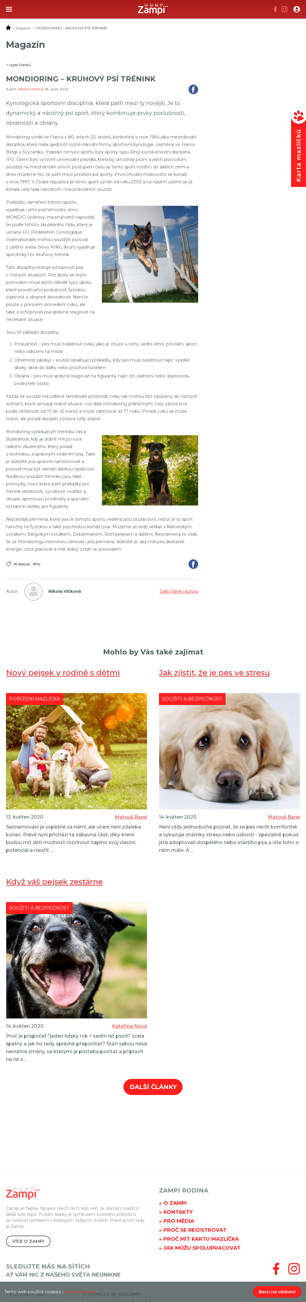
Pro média (178, 1221)
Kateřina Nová (129, 1026)
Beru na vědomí (277, 1292)
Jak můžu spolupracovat (202, 1248)
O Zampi (175, 1203)
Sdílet (193, 89)
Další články (153, 1087)
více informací (79, 1292)
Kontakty (178, 1212)
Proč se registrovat (195, 1230)
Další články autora (179, 591)
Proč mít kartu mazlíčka (201, 1239)
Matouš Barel (131, 817)
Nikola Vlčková (31, 89)
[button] (296, 9)
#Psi (36, 564)
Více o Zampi (28, 1241)
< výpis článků (18, 65)
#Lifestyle (22, 564)
